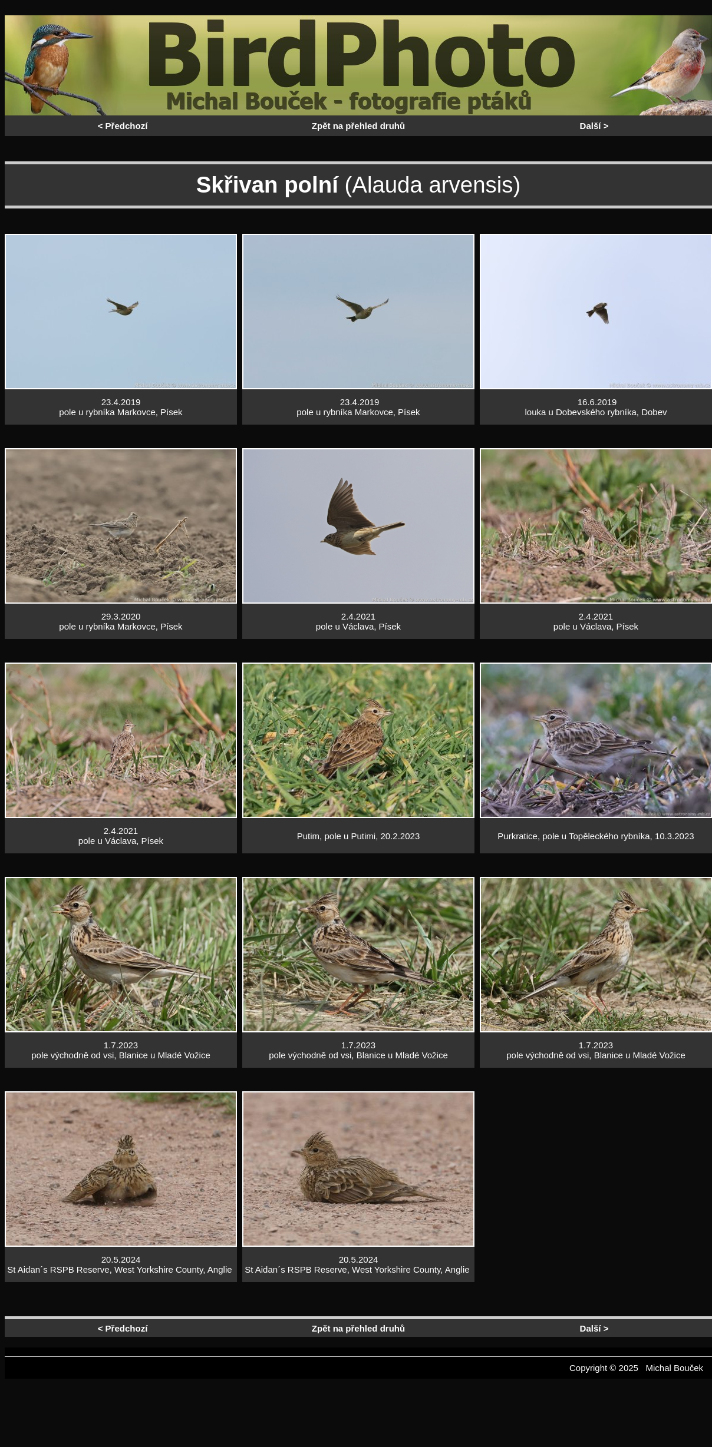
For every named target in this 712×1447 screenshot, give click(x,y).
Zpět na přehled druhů (358, 126)
